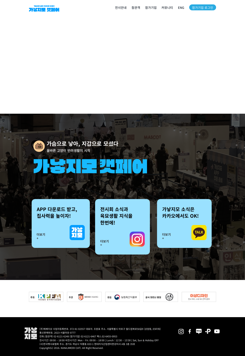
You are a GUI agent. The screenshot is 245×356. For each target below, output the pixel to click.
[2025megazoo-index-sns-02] (181, 328)
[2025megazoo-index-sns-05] (199, 328)
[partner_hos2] (160, 293)
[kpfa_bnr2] (46, 293)
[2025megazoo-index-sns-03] (217, 328)
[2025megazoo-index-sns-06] (208, 328)
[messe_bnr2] (84, 293)
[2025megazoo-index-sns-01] (190, 328)
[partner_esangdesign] (199, 293)
